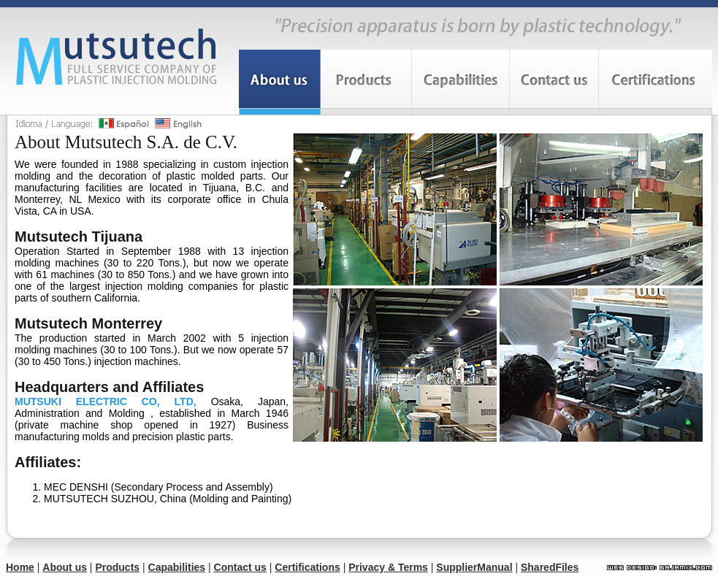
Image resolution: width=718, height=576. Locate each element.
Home (20, 567)
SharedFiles (549, 567)
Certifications (307, 567)
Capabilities (177, 567)
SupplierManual (474, 567)
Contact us (240, 567)
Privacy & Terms (388, 567)
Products (117, 567)
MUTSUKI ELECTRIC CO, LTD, (105, 401)
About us (64, 567)
